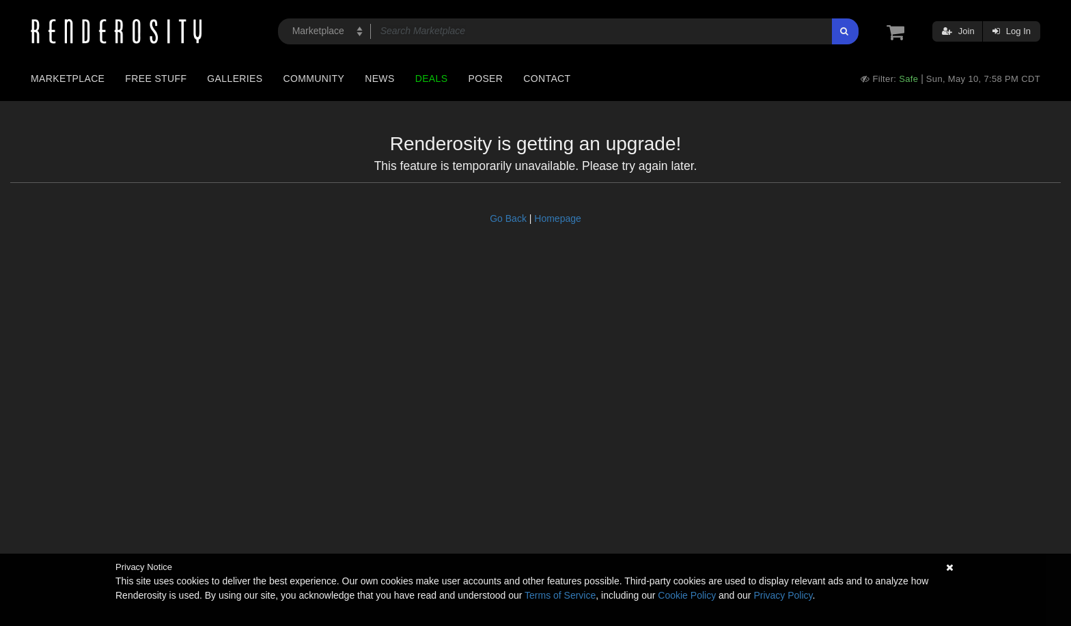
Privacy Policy (782, 595)
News (379, 78)
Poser (485, 78)
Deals (431, 78)
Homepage (557, 218)
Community (314, 78)
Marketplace (68, 78)
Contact (546, 78)
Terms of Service (560, 595)
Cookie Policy (687, 595)
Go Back (508, 218)
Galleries (234, 78)
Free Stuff (155, 78)
